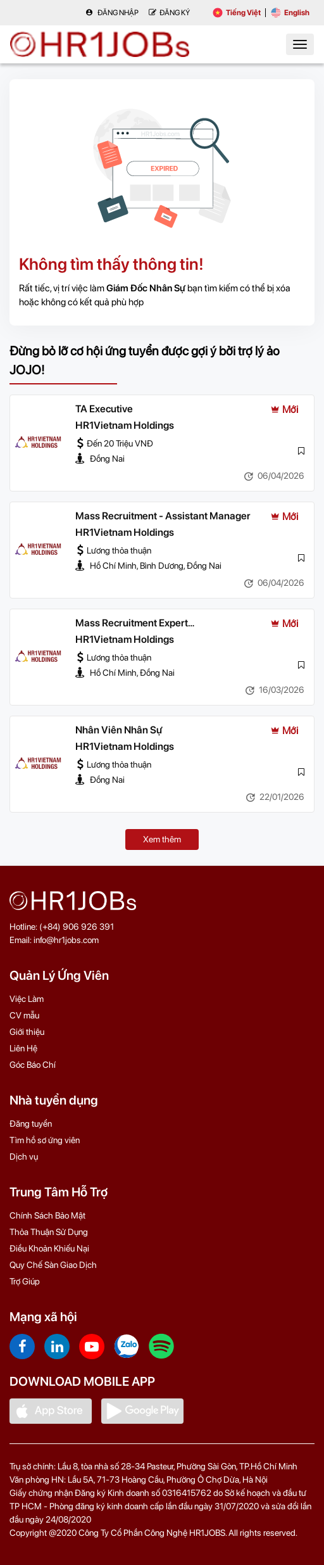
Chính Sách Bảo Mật (47, 1215)
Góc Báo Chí (32, 1065)
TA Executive (104, 409)
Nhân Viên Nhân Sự (118, 730)
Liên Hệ (23, 1048)
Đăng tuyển (30, 1123)
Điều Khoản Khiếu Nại (49, 1248)
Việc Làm (26, 999)
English (290, 13)
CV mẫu (24, 1015)
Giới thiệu (26, 1032)
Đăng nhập (112, 12)
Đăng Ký (169, 12)
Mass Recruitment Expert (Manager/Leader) (131, 624)
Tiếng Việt (237, 13)
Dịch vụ (23, 1156)
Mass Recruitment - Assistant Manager (163, 516)
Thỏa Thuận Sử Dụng (48, 1232)
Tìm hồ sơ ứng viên (44, 1140)
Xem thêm (162, 839)
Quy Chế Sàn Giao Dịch (53, 1265)
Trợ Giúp (24, 1281)
